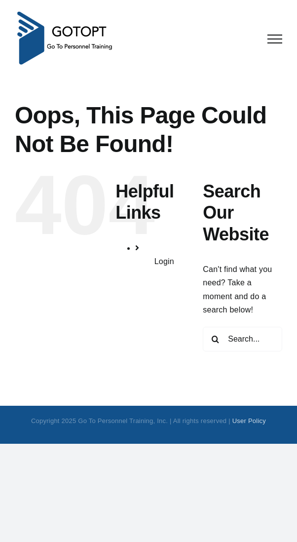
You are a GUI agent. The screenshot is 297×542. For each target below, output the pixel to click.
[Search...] (242, 339)
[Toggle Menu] (275, 39)
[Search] (215, 339)
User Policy (249, 421)
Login (164, 261)
